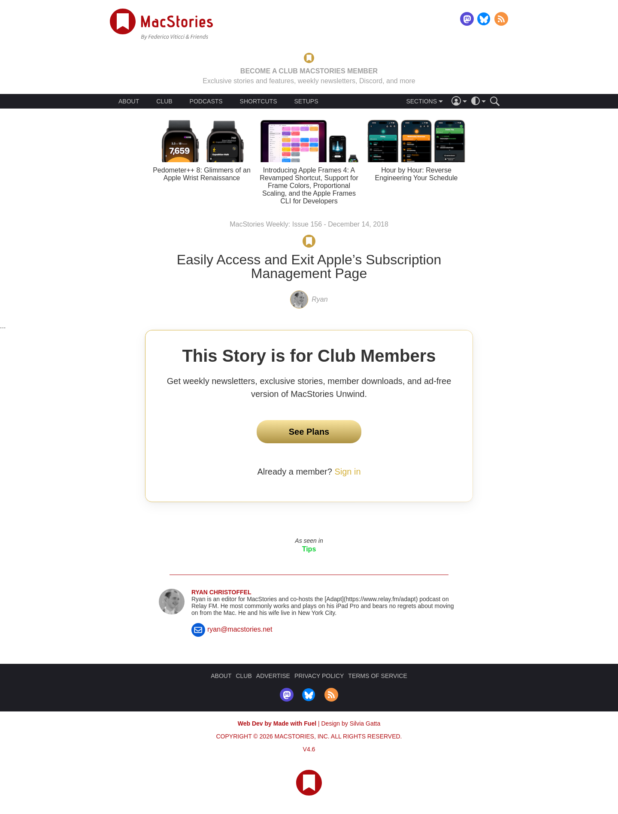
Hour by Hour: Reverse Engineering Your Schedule (416, 174)
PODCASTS (206, 101)
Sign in (347, 471)
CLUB (164, 101)
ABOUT (128, 101)
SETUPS (306, 101)
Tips (309, 549)
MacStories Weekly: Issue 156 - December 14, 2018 (309, 224)
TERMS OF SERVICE (377, 675)
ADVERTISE (273, 675)
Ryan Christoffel (221, 592)
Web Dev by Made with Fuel (277, 723)
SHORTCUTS (258, 101)
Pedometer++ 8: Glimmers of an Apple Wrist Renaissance (202, 174)
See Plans (309, 431)
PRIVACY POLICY (319, 675)
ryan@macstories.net (239, 629)
